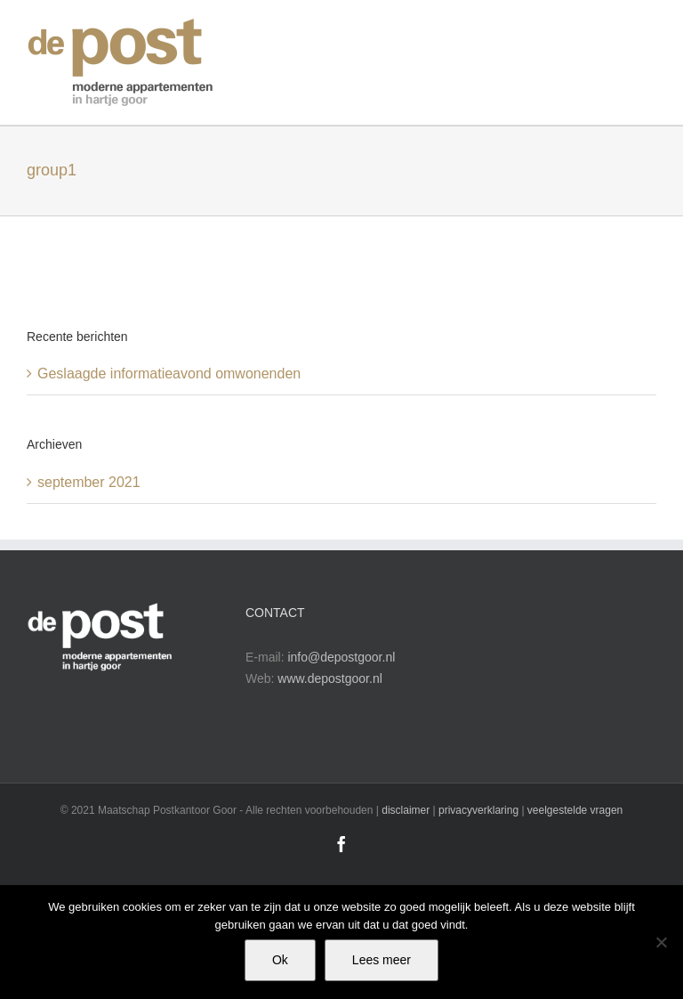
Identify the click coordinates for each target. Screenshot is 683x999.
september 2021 (89, 482)
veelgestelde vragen (575, 810)
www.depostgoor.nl (329, 678)
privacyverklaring (478, 810)
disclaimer (406, 810)
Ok (280, 960)
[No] (661, 942)
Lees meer (381, 960)
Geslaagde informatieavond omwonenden (169, 373)
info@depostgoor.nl (341, 657)
